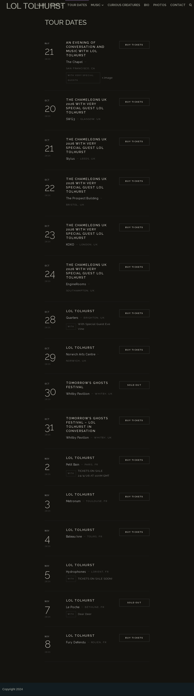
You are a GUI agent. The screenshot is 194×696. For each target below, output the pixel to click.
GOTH (41, 5)
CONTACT (178, 5)
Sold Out (134, 385)
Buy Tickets (134, 45)
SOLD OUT (134, 603)
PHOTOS (159, 5)
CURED (55, 5)
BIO (146, 5)
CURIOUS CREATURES (124, 5)
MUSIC (96, 5)
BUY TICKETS (134, 314)
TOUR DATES (77, 5)
